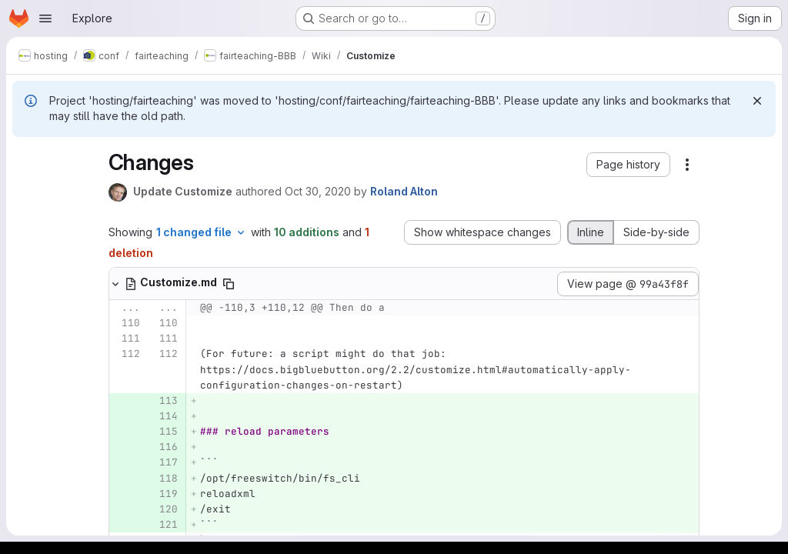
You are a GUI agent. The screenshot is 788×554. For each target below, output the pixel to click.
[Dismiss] (757, 101)
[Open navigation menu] (45, 18)
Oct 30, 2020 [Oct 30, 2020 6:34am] (318, 191)
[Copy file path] (228, 284)
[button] (628, 164)
